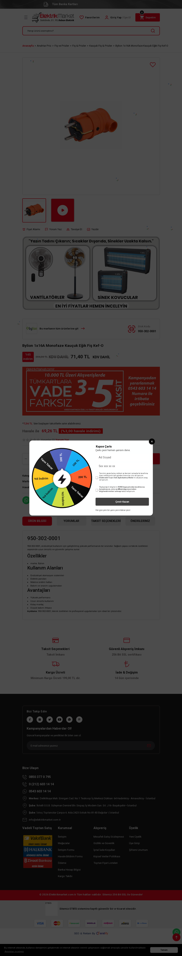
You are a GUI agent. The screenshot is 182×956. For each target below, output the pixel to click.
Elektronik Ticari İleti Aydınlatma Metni (116, 478)
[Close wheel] (152, 441)
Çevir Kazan (122, 501)
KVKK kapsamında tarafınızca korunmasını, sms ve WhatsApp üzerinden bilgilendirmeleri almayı (122, 489)
